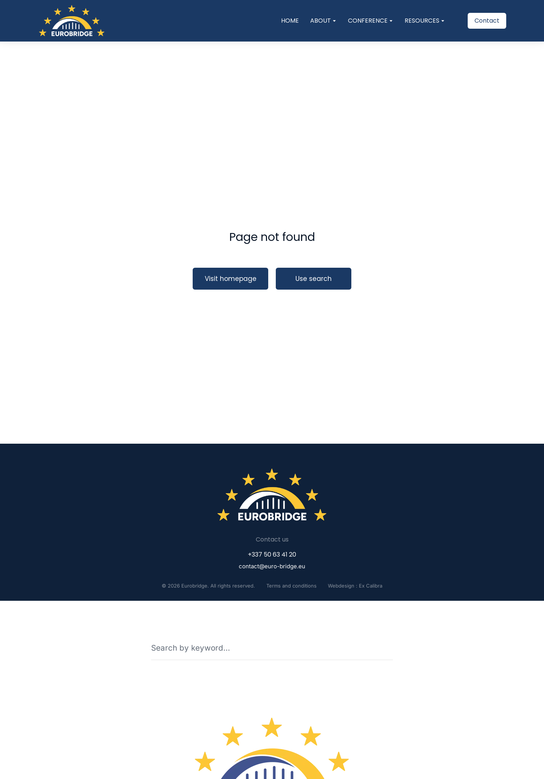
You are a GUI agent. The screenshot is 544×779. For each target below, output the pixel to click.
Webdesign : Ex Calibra (355, 586)
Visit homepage (231, 278)
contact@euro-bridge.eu (272, 566)
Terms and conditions (291, 586)
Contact (486, 20)
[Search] (387, 647)
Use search (313, 278)
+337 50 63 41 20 (272, 554)
